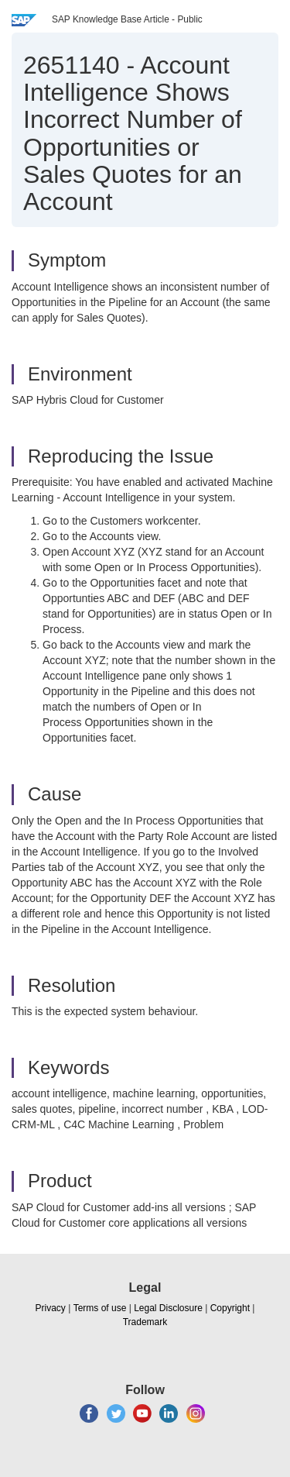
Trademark (145, 1322)
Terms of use (100, 1308)
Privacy (51, 1308)
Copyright (230, 1308)
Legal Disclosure (168, 1308)
